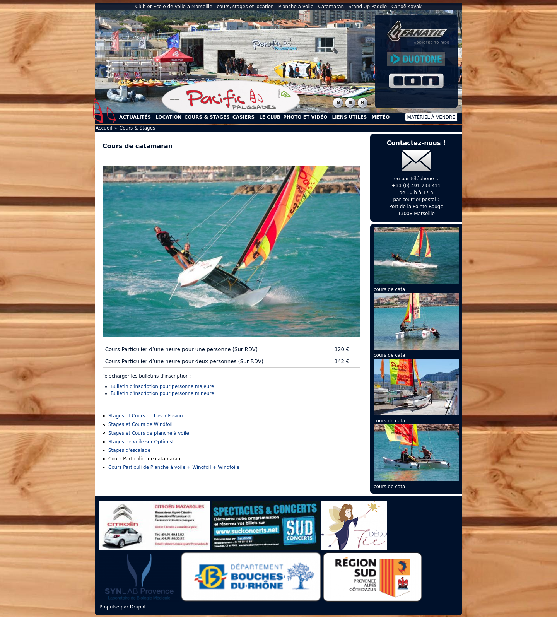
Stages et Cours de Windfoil (140, 424)
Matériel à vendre (431, 117)
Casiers (243, 117)
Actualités (135, 117)
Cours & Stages (207, 117)
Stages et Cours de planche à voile (148, 433)
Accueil (105, 110)
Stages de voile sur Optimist (141, 441)
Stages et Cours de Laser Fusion (145, 416)
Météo (380, 117)
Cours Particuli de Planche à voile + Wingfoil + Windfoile (173, 467)
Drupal (137, 607)
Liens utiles (349, 117)
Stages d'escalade (129, 450)
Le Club (269, 117)
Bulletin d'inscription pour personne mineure (162, 393)
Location (168, 117)
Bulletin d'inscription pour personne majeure (162, 386)
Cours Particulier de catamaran (144, 458)
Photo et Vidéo (305, 117)
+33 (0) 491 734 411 (416, 185)
